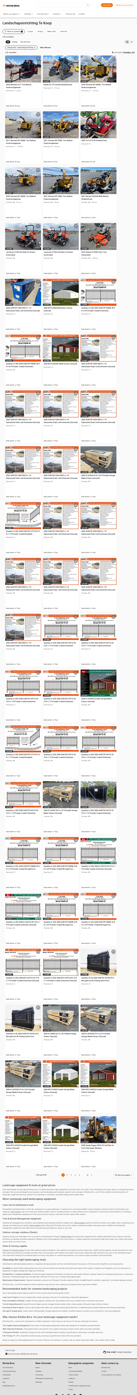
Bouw (70, 1355)
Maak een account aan (124, 5)
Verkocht (28, 31)
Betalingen (39, 1370)
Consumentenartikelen (75, 1359)
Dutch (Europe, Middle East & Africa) (23, 1341)
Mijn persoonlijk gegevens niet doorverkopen (81, 1387)
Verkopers (39, 1359)
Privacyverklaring (46, 1387)
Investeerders (7, 1362)
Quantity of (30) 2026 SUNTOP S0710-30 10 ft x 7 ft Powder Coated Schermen (118, 796)
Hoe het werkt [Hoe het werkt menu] (43, 14)
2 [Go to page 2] (84, 1162)
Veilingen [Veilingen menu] (29, 14)
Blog (4, 1370)
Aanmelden (107, 5)
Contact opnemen (124, 1340)
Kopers (38, 1355)
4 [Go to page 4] (92, 1162)
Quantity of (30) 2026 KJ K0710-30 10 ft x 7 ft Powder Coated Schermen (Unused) (119, 851)
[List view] (131, 29)
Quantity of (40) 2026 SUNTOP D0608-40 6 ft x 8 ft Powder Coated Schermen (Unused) (118, 293)
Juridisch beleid (59, 1387)
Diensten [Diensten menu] (57, 14)
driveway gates (18, 1238)
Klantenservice (105, 1355)
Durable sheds (66, 1224)
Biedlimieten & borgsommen (44, 1366)
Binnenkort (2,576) (11, 31)
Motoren (71, 1370)
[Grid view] (126, 29)
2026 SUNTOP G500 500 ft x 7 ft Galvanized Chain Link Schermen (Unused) (57, 293)
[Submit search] (88, 5)
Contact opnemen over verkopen (111, 1362)
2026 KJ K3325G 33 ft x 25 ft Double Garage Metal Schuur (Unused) (117, 1019)
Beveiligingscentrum (9, 1373)
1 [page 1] (80, 1162)
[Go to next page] (108, 1162)
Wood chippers (80, 1210)
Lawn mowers (15, 1199)
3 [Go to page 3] (88, 1162)
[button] (115, 29)
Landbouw (71, 1366)
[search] (35, 166)
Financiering (70, 14)
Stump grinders (35, 1213)
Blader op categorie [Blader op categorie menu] (12, 14)
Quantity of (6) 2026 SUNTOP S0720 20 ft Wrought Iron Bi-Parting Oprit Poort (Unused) (117, 963)
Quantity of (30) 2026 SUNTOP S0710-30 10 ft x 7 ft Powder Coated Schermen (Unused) (87, 628)
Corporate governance (9, 1359)
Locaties (81, 14)
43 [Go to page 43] (105, 1162)
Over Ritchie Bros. (8, 1355)
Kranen (70, 1377)
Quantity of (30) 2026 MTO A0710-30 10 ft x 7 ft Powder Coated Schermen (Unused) (57, 963)
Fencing (6, 1238)
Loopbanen (6, 1366)
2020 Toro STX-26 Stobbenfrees (119, 123)
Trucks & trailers (73, 1362)
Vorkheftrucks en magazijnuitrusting (79, 1373)
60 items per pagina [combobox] (123, 1163)
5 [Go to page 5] (96, 1162)
